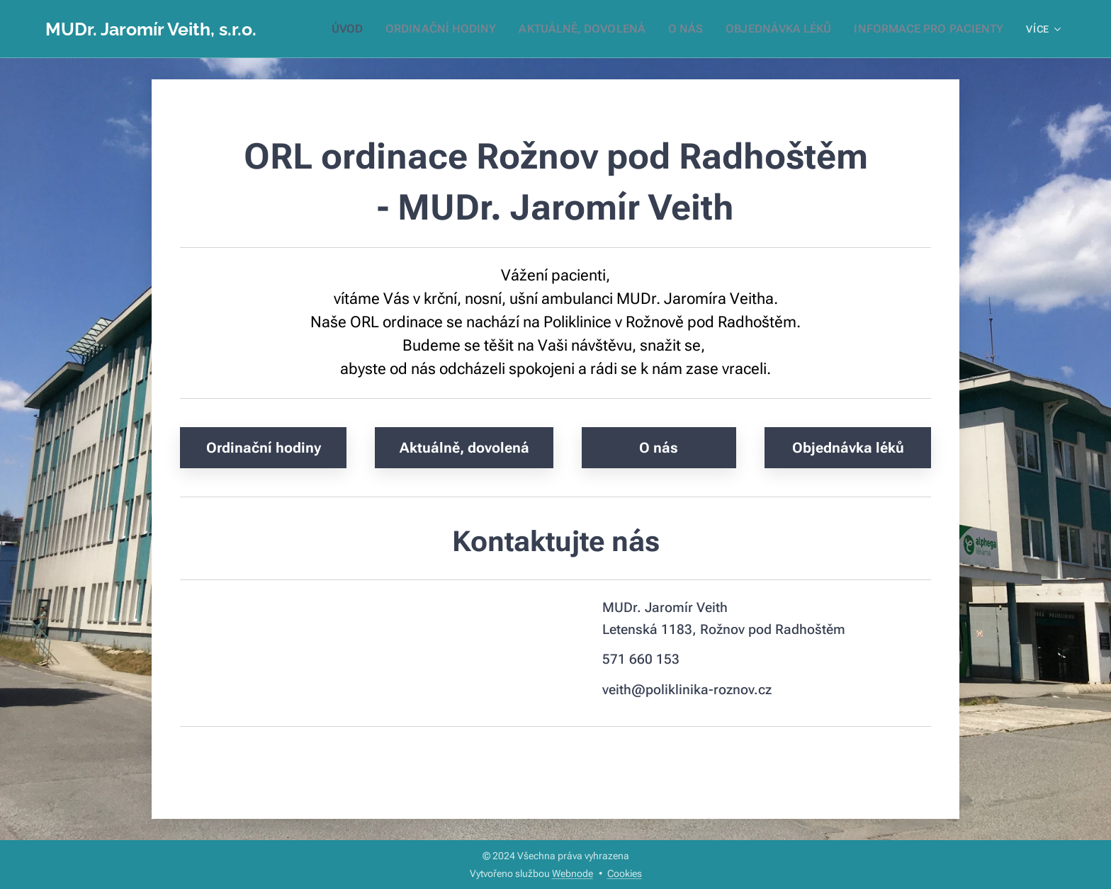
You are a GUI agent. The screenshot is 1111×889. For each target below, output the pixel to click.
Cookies (624, 873)
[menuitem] (393, 29)
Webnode (572, 873)
